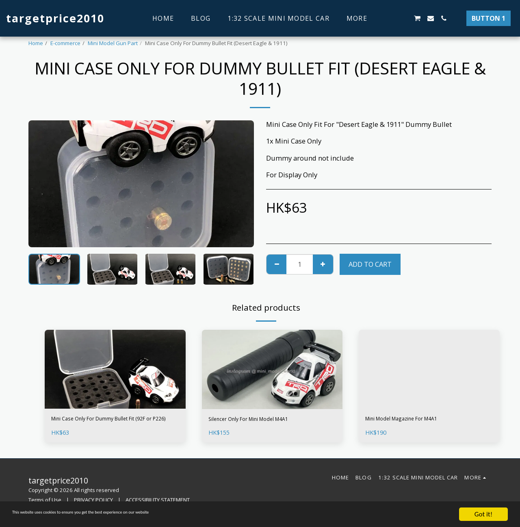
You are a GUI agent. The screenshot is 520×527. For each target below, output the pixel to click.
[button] (391, 18)
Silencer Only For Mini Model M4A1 (263, 420)
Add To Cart (370, 264)
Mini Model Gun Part (113, 43)
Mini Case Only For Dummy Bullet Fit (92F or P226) (109, 425)
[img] (115, 369)
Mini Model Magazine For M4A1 (414, 420)
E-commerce (65, 43)
